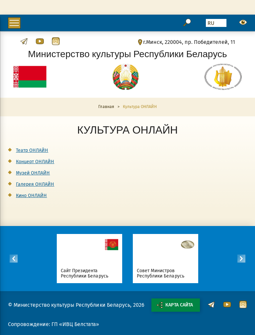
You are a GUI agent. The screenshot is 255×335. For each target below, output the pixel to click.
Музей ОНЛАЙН (33, 173)
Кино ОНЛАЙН (31, 195)
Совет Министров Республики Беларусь (160, 273)
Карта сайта (175, 305)
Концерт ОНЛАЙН (35, 162)
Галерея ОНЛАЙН (35, 184)
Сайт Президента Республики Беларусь (84, 273)
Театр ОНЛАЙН (32, 150)
